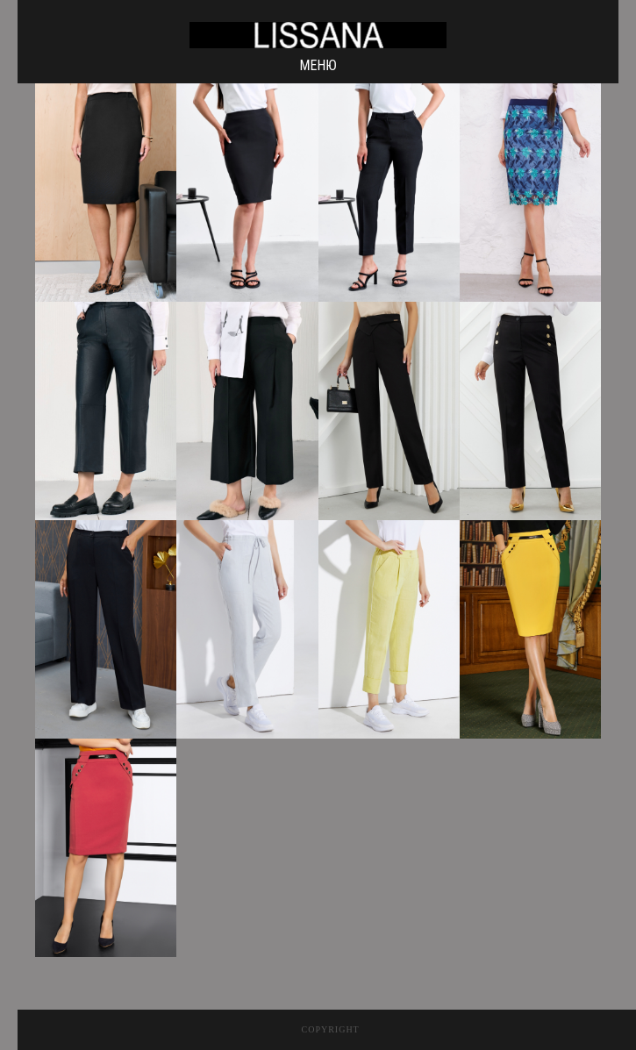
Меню (317, 65)
